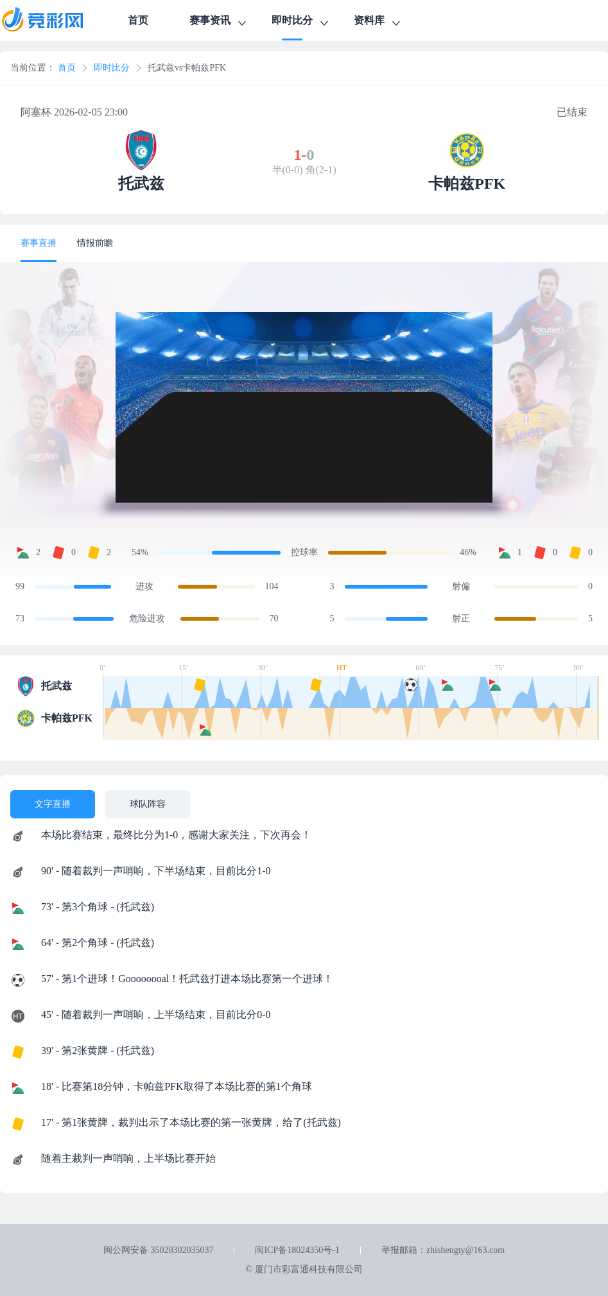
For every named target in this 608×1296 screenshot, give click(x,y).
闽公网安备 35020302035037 (158, 1250)
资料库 (378, 22)
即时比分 (301, 22)
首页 (138, 20)
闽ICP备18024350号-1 (297, 1250)
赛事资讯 (218, 22)
